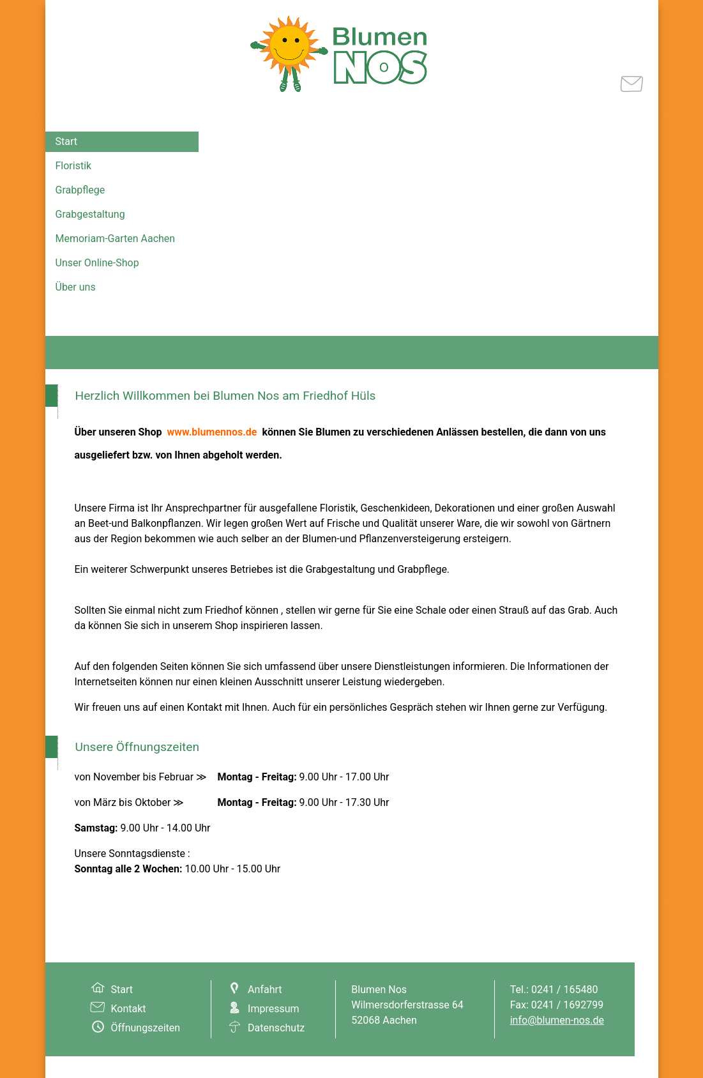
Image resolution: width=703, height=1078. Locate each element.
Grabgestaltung (90, 214)
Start (66, 141)
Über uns (76, 287)
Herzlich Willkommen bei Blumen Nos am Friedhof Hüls (225, 395)
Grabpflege (80, 190)
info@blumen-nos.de (557, 1020)
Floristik (74, 166)
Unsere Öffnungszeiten (137, 747)
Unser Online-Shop (97, 263)
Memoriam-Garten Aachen (116, 238)
